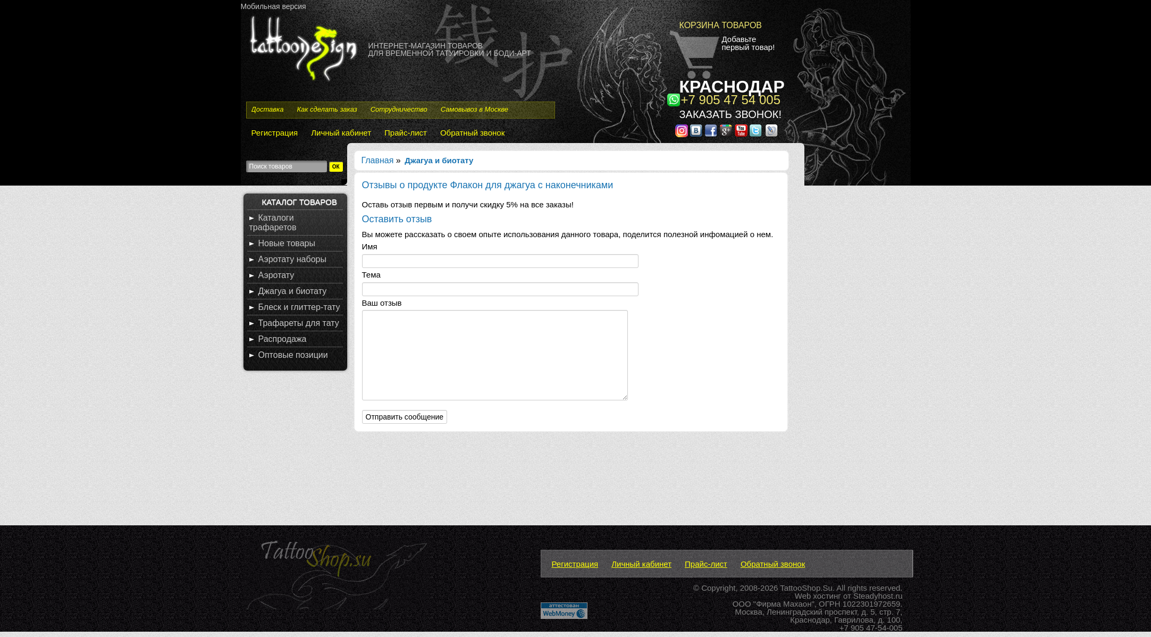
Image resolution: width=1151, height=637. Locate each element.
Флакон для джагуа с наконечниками (531, 185)
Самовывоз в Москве (474, 109)
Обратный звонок (472, 132)
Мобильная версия (273, 6)
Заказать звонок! (730, 114)
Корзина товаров (720, 25)
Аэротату (276, 275)
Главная (378, 160)
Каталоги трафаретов (273, 222)
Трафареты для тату (298, 323)
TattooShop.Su (806, 587)
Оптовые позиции (293, 354)
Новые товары (286, 243)
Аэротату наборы (292, 259)
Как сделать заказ (327, 109)
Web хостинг (818, 595)
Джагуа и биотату (292, 291)
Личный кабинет (341, 132)
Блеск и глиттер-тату (299, 307)
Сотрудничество (399, 109)
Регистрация (274, 132)
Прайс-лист (405, 132)
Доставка (267, 109)
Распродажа (282, 338)
